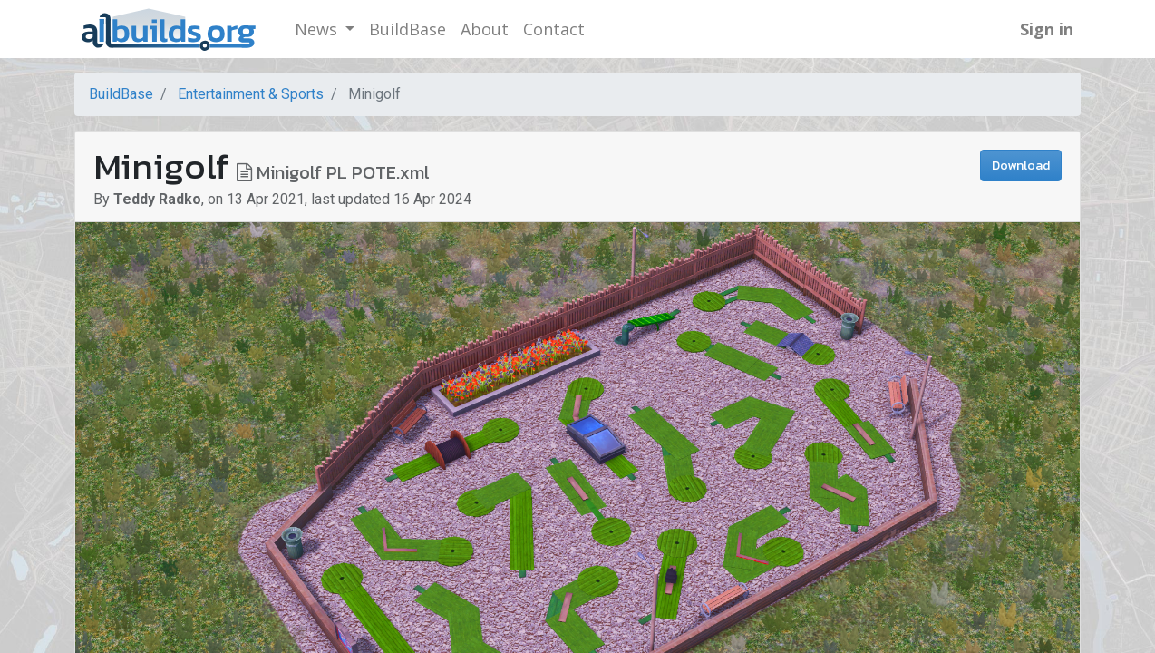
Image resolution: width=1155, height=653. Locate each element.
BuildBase (121, 93)
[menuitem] (407, 29)
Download (1021, 165)
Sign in (1046, 29)
